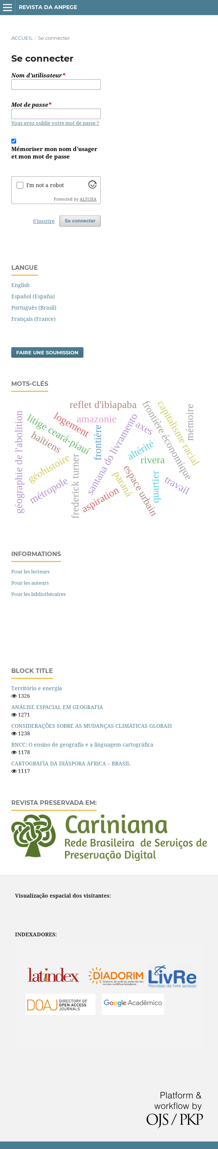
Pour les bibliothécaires (38, 594)
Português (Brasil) (33, 307)
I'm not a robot (45, 185)
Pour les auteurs (30, 582)
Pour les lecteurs (30, 571)
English (20, 285)
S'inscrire (43, 221)
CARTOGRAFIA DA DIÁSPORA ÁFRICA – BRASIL (70, 763)
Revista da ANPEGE (48, 7)
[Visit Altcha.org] (92, 186)
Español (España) (33, 296)
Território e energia (36, 688)
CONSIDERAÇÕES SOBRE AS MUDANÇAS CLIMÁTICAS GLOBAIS (91, 725)
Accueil (22, 38)
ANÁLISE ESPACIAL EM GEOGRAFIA (57, 707)
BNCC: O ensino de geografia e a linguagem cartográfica (82, 744)
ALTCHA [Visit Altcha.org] (88, 199)
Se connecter (80, 221)
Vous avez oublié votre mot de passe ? (55, 122)
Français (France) (33, 318)
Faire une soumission (47, 352)
